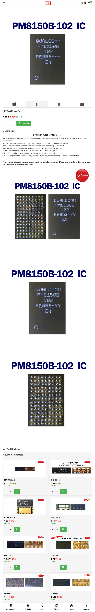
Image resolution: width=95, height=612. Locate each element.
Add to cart (23, 123)
